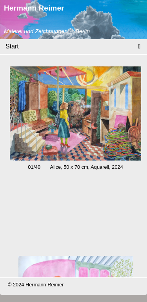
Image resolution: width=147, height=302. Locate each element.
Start (12, 46)
